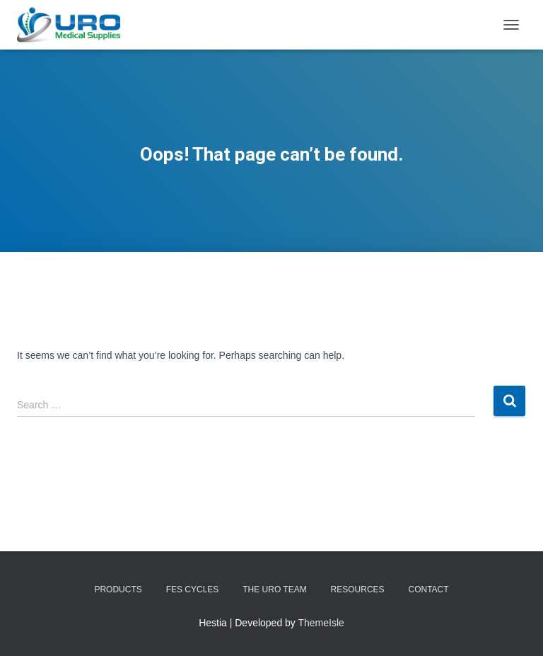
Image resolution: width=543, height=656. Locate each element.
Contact (428, 589)
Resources (358, 589)
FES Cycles (192, 589)
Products (117, 589)
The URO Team (274, 589)
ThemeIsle (321, 622)
